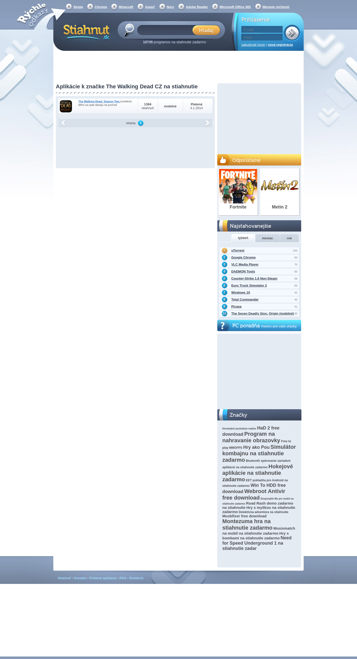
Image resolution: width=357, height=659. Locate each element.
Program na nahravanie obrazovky (251, 437)
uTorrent (237, 250)
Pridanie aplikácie (103, 578)
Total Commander (245, 299)
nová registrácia (280, 45)
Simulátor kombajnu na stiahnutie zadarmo (259, 453)
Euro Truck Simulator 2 (249, 285)
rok (289, 238)
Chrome (101, 7)
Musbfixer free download (244, 516)
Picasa (236, 306)
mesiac (267, 238)
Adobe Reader (197, 7)
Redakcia (136, 578)
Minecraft (126, 7)
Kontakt (80, 578)
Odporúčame (246, 160)
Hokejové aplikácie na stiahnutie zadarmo (257, 473)
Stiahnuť (64, 578)
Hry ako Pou (256, 447)
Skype (78, 7)
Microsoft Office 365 (235, 7)
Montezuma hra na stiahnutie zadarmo (247, 524)
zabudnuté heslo (253, 45)
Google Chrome (243, 257)
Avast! (150, 7)
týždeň (243, 238)
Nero (170, 7)
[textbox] (166, 30)
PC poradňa (264, 326)
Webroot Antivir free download (253, 494)
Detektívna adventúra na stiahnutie (263, 512)
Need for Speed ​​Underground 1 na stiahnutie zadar (257, 543)
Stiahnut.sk (85, 32)
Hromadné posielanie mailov (239, 428)
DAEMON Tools (243, 271)
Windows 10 (240, 292)
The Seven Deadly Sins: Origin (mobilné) (262, 313)
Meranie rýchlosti (276, 7)
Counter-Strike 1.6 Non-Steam (254, 278)
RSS (122, 578)
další (207, 123)
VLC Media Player (245, 264)
